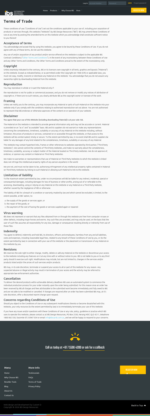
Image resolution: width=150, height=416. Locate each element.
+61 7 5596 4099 (72, 347)
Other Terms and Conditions (35, 58)
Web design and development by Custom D (22, 405)
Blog (6, 386)
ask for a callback (95, 347)
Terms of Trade (34, 381)
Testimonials (33, 373)
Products (53, 10)
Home (45, 10)
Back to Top (138, 405)
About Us (8, 390)
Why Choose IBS (68, 10)
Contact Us (9, 395)
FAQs (30, 377)
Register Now (138, 10)
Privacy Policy (34, 386)
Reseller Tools (10, 381)
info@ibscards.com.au (54, 317)
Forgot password (140, 3)
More (78, 10)
